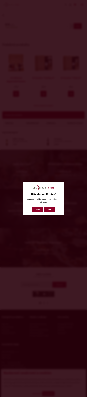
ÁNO (38, 209)
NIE (49, 209)
